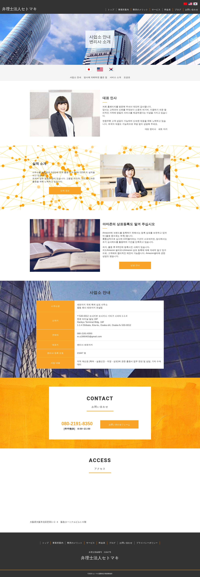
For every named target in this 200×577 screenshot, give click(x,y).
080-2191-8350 (77, 423)
